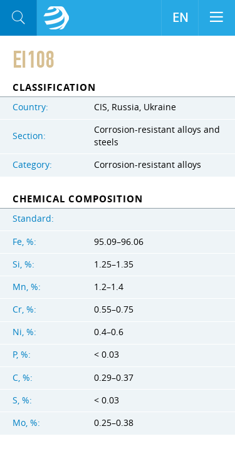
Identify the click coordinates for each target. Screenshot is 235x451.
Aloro (56, 18)
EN (180, 17)
